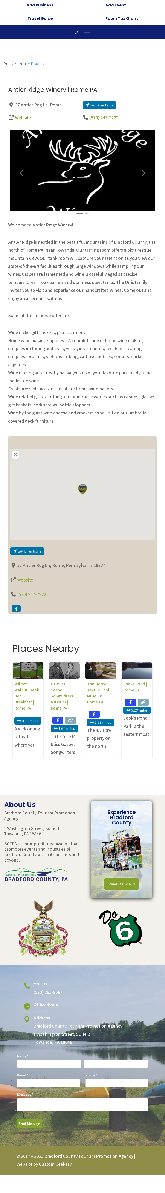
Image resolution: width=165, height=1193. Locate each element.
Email (30, 1098)
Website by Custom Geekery (44, 1187)
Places (37, 87)
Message (32, 1118)
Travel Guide (40, 18)
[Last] (116, 1087)
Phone (98, 1098)
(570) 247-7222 (103, 141)
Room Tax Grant (121, 18)
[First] (49, 1087)
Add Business (40, 5)
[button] (21, 196)
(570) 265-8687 (48, 1015)
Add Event (115, 5)
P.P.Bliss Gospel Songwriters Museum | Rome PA (62, 719)
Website (23, 141)
